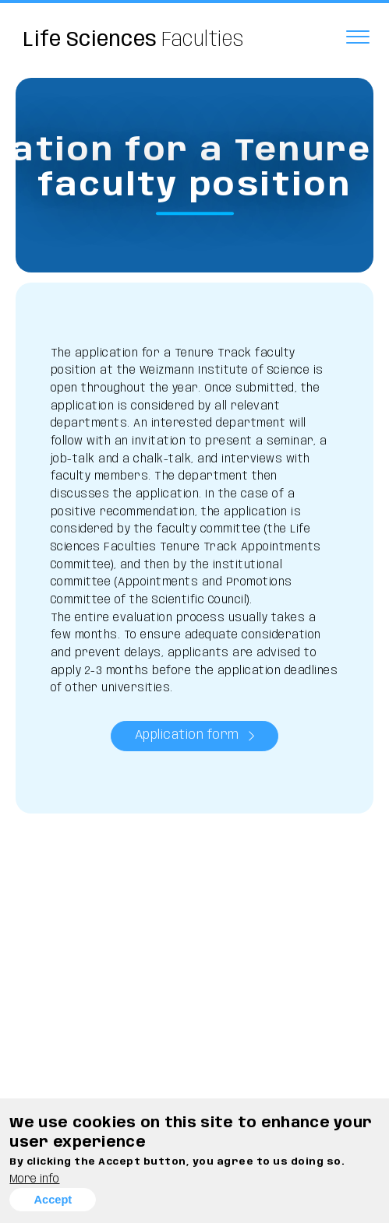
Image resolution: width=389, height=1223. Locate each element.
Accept (53, 1199)
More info (34, 1179)
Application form (187, 735)
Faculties (133, 40)
